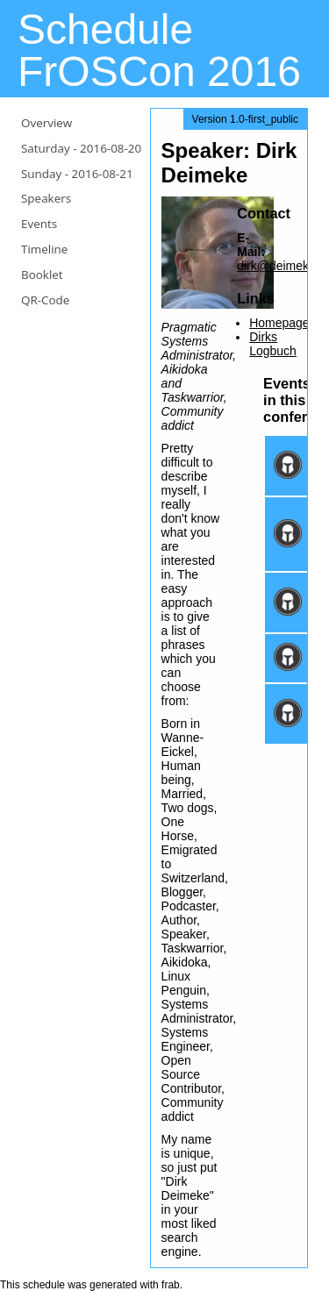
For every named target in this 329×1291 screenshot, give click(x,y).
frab (170, 1285)
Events (39, 224)
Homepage (279, 323)
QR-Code (45, 300)
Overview (46, 123)
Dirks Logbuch (273, 344)
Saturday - (81, 148)
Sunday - (77, 174)
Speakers (46, 198)
